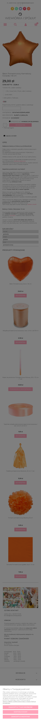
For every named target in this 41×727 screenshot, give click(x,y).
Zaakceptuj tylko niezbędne (20, 707)
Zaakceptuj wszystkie (20, 716)
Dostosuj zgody (20, 712)
